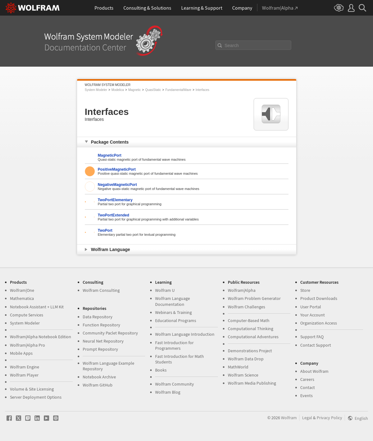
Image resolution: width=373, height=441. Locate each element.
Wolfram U (165, 290)
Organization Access (318, 323)
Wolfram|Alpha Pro (27, 345)
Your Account (312, 315)
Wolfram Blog (167, 392)
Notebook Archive (99, 377)
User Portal (310, 307)
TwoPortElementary (115, 200)
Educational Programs (175, 320)
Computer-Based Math (248, 320)
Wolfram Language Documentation (172, 301)
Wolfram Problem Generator (254, 298)
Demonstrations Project (250, 350)
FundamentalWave (178, 90)
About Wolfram (314, 371)
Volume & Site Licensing (32, 389)
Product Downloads (318, 298)
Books (161, 370)
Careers (307, 379)
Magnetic (134, 90)
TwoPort (105, 230)
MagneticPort (110, 155)
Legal (307, 417)
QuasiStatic (153, 90)
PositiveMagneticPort (117, 169)
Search (232, 45)
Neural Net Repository (103, 341)
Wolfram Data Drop (246, 359)
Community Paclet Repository (110, 333)
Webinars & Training (173, 312)
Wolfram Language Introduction (184, 334)
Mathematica (22, 298)
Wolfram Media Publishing (252, 383)
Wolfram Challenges (246, 307)
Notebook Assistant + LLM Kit (37, 307)
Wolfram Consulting (101, 290)
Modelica (118, 90)
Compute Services (26, 315)
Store (305, 290)
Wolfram (289, 417)
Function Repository (101, 325)
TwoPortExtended (113, 215)
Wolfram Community (174, 384)
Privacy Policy (329, 417)
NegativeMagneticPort (117, 185)
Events (306, 395)
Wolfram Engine (24, 367)
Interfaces (202, 90)
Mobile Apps (21, 353)
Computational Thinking (250, 328)
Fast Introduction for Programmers (174, 345)
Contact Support (315, 345)
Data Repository (98, 317)
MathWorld (238, 367)
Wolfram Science (243, 375)
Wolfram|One (22, 290)
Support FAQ (312, 336)
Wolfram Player (24, 375)
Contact (307, 387)
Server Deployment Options (36, 397)
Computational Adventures (253, 336)
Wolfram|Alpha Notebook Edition (40, 336)
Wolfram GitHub (98, 385)
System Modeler (96, 90)
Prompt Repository (100, 349)
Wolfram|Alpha (242, 290)
